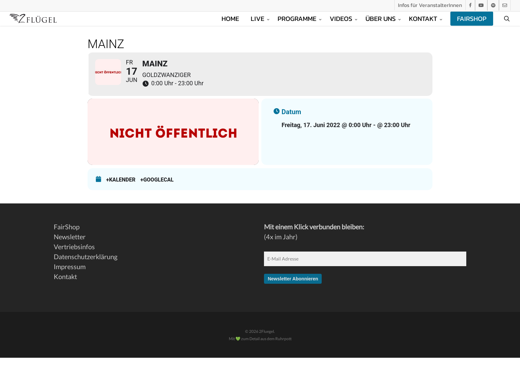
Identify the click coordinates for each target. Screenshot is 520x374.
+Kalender (120, 196)
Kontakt (65, 293)
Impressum (70, 283)
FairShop (67, 243)
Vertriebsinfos (74, 263)
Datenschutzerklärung (85, 273)
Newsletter (70, 253)
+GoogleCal (156, 196)
